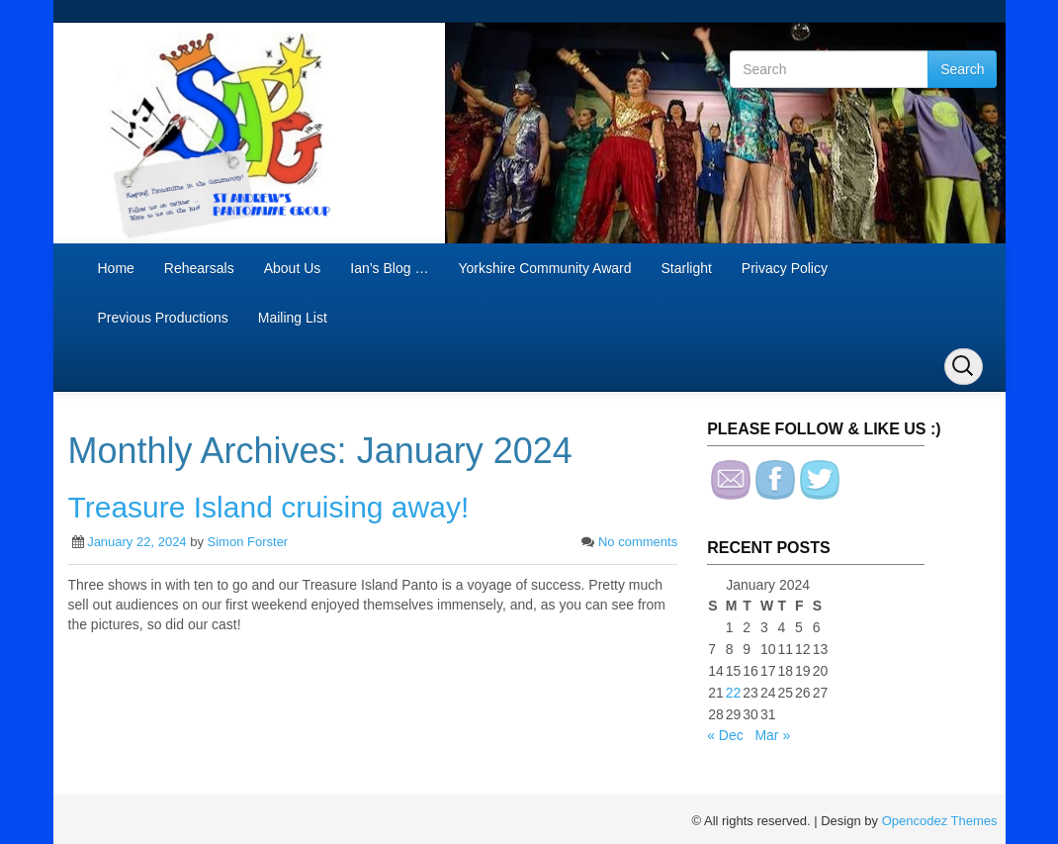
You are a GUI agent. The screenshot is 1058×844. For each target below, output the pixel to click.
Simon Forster (248, 541)
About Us (292, 268)
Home (116, 268)
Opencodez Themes (940, 820)
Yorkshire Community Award (544, 268)
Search (962, 69)
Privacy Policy (785, 268)
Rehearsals (199, 268)
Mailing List (292, 318)
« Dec (725, 735)
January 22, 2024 (136, 541)
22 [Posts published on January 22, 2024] (734, 693)
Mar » (772, 735)
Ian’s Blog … (389, 268)
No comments (637, 541)
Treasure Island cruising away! (269, 507)
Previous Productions (163, 318)
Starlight (686, 268)
